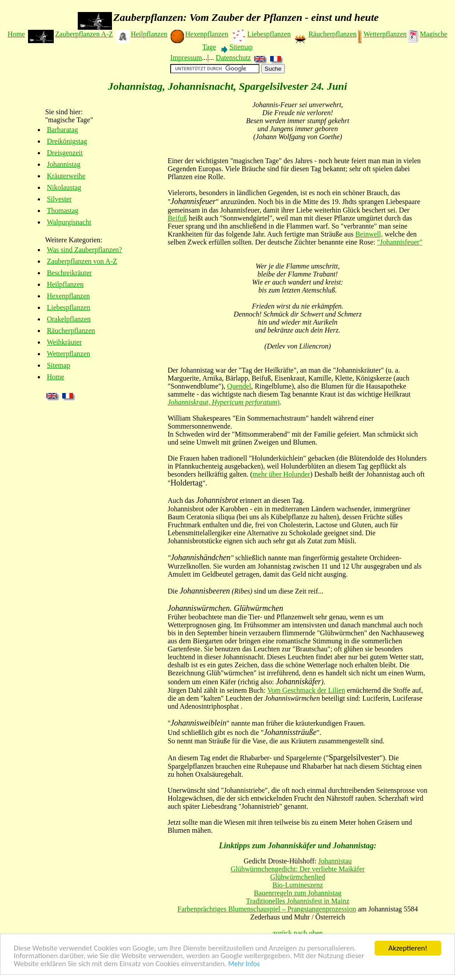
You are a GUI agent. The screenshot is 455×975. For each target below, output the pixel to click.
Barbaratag (62, 129)
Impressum (186, 57)
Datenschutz (233, 57)
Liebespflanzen (269, 34)
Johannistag (63, 164)
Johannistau (335, 861)
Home (16, 34)
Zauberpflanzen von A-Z (82, 261)
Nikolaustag (64, 187)
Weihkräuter (64, 342)
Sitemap (240, 47)
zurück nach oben (297, 933)
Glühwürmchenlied (297, 877)
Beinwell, (369, 234)
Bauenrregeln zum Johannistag (297, 893)
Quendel (239, 386)
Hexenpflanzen (206, 34)
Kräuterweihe (66, 176)
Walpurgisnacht (69, 222)
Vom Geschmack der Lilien (306, 690)
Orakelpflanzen (69, 319)
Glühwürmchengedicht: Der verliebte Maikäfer (298, 869)
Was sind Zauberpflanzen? (84, 249)
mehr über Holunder (281, 474)
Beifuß (177, 218)
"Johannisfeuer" (400, 242)
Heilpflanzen (149, 34)
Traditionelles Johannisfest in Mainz (298, 901)
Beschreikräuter (69, 273)
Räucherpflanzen (332, 34)
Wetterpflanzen (385, 34)
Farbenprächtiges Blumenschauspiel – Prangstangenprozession (266, 909)
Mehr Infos (244, 964)
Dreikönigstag (67, 141)
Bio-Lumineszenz (297, 885)
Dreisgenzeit (65, 152)
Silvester (59, 199)
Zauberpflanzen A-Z (84, 34)
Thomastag (62, 210)
